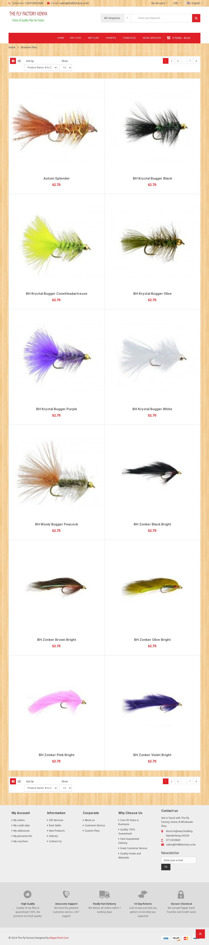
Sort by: (30, 61)
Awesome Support (66, 903)
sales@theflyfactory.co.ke (74, 3)
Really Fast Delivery (104, 903)
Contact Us (55, 841)
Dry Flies (75, 38)
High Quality (28, 903)
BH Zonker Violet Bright (152, 755)
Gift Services (56, 820)
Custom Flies (92, 830)
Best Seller (55, 825)
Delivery (53, 836)
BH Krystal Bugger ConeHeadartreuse (56, 294)
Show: (65, 61)
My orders (19, 820)
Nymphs (111, 38)
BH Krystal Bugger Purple (56, 409)
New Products (57, 830)
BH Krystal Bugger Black (152, 178)
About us (90, 820)
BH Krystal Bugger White (152, 409)
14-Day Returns (143, 903)
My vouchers (20, 841)
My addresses (21, 830)
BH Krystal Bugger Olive (152, 294)
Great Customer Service (133, 848)
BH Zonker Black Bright (152, 524)
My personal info (22, 836)
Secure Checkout (181, 903)
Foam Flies (129, 38)
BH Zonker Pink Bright (56, 755)
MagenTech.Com (59, 937)
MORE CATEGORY (152, 38)
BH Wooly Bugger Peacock (56, 524)
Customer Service (95, 825)
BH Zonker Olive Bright (152, 640)
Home (60, 38)
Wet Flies (93, 38)
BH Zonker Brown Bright (56, 640)
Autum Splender (56, 178)
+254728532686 (34, 3)
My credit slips (21, 825)
